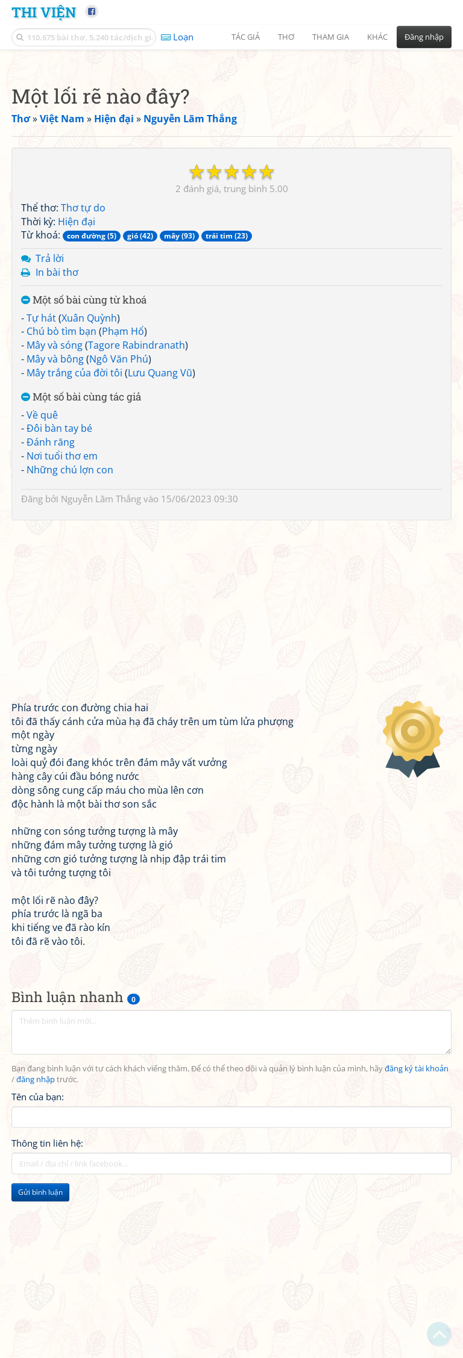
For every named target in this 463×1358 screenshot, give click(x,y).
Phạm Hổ (123, 499)
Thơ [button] (286, 36)
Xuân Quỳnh (89, 486)
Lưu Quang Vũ (160, 541)
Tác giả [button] (246, 36)
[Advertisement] (231, 141)
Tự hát (41, 486)
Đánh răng (51, 610)
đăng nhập (35, 1248)
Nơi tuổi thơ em (62, 624)
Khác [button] (377, 36)
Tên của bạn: (37, 1265)
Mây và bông (55, 527)
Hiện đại (76, 390)
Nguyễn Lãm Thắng (101, 667)
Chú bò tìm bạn (61, 499)
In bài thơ (57, 440)
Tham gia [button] (330, 36)
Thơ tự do (83, 376)
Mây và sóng (55, 513)
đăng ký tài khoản (417, 1237)
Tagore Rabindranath (136, 513)
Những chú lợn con (70, 638)
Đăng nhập (424, 36)
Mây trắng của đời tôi (74, 541)
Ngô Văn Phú (118, 527)
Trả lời (50, 427)
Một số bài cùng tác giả (81, 566)
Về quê (42, 583)
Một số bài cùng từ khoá (83, 469)
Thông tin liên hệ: (47, 1312)
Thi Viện (43, 11)
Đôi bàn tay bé (59, 596)
